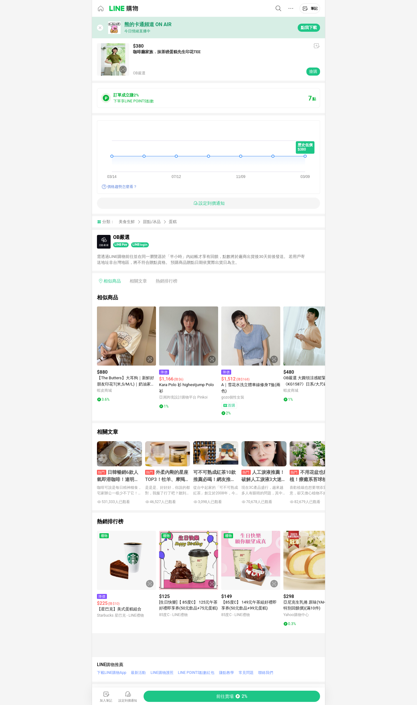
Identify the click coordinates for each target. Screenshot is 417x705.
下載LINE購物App (111, 672)
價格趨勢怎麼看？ (122, 186)
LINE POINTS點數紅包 (196, 672)
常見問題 (246, 672)
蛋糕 (173, 221)
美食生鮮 (127, 221)
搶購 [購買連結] (313, 71)
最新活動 (138, 672)
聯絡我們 (265, 672)
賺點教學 (226, 672)
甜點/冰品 (152, 221)
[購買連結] (232, 696)
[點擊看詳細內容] (126, 336)
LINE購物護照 (161, 672)
